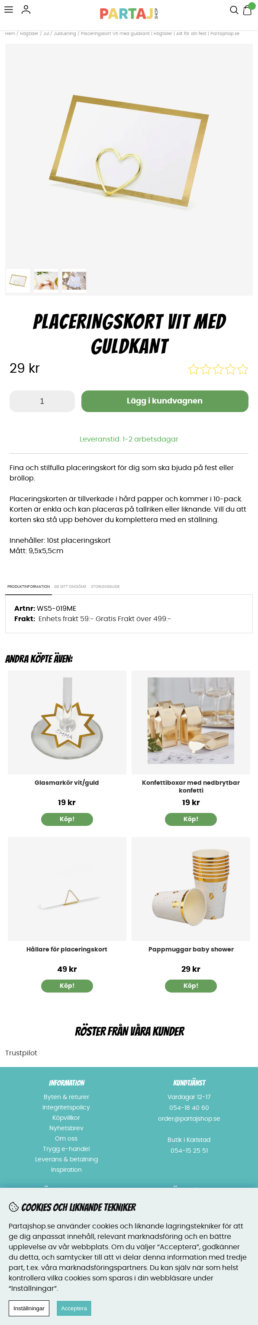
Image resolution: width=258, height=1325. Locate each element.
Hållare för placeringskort (66, 950)
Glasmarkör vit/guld (67, 783)
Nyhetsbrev (66, 1128)
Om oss (66, 1139)
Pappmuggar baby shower (191, 950)
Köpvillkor (66, 1118)
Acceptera (74, 1308)
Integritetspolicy (66, 1108)
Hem (10, 34)
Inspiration (66, 1170)
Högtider (29, 34)
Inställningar (29, 1308)
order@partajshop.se (189, 1119)
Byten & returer (66, 1097)
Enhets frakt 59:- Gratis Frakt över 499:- (105, 619)
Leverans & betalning (66, 1160)
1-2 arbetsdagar (150, 439)
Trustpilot (21, 1053)
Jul (46, 34)
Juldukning (65, 34)
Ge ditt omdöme (70, 587)
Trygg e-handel (66, 1149)
